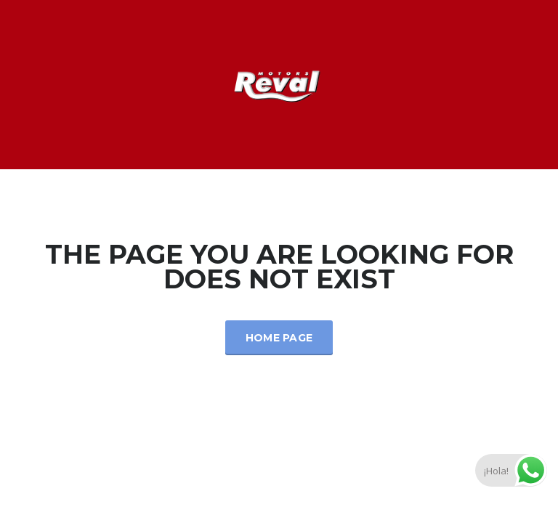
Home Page (279, 337)
